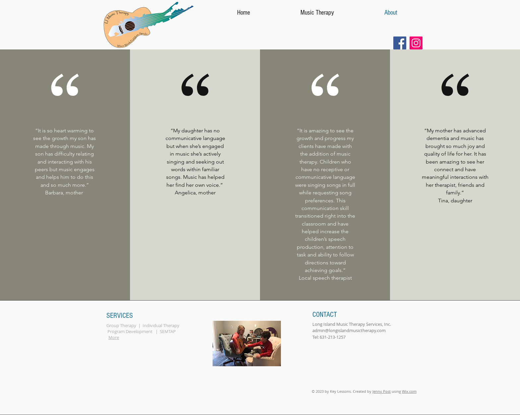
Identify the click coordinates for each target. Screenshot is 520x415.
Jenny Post (381, 391)
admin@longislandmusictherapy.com (349, 330)
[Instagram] (416, 42)
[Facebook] (399, 42)
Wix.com (409, 391)
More (113, 337)
